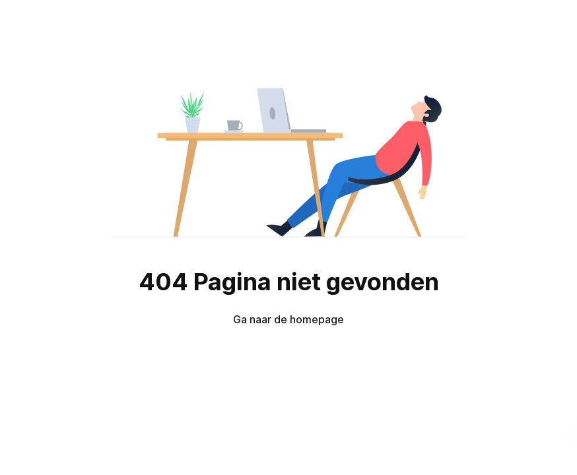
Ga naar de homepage (288, 319)
